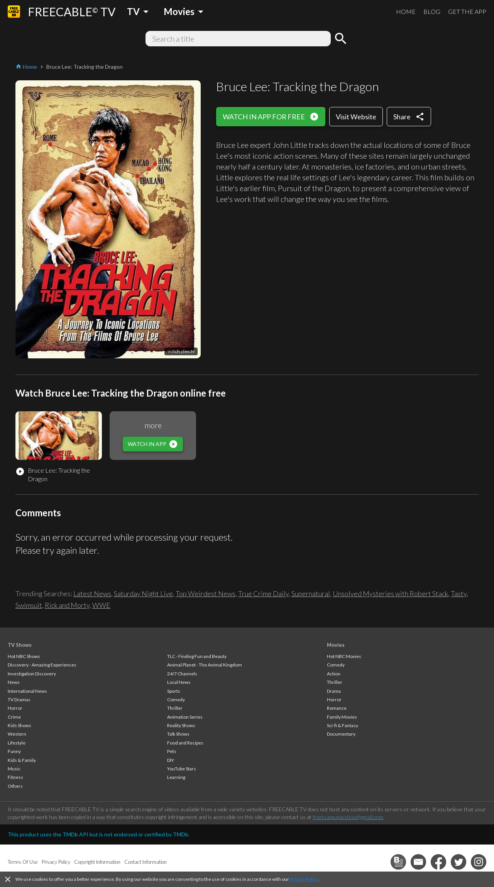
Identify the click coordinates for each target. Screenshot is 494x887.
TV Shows (20, 645)
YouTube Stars (181, 769)
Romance (337, 708)
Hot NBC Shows (24, 656)
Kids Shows (19, 725)
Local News (179, 682)
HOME (406, 11)
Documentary (341, 734)
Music (14, 769)
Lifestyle (16, 743)
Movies (336, 645)
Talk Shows (178, 734)
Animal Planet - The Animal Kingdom (204, 665)
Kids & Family (22, 760)
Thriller (175, 708)
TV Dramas (19, 699)
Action (333, 674)
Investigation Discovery (32, 674)
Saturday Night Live (143, 593)
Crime (14, 717)
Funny (14, 751)
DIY (170, 760)
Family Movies (342, 717)
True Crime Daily (263, 593)
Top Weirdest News (205, 593)
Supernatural (310, 593)
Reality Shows (181, 725)
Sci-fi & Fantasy (342, 725)
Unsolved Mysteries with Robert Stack (390, 593)
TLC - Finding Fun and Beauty (197, 656)
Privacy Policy (304, 879)
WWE (101, 605)
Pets (171, 751)
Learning (176, 777)
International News (27, 691)
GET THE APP (467, 11)
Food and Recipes (185, 743)
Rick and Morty (67, 605)
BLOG (431, 11)
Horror (15, 708)
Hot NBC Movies (344, 656)
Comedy (176, 699)
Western (17, 734)
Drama (334, 691)
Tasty (459, 593)
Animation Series (185, 717)
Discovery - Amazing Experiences (42, 665)
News (14, 682)
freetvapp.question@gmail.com (348, 817)
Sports (173, 691)
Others (15, 786)
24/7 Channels (182, 674)
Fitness (15, 777)
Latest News (92, 593)
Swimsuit (28, 605)
